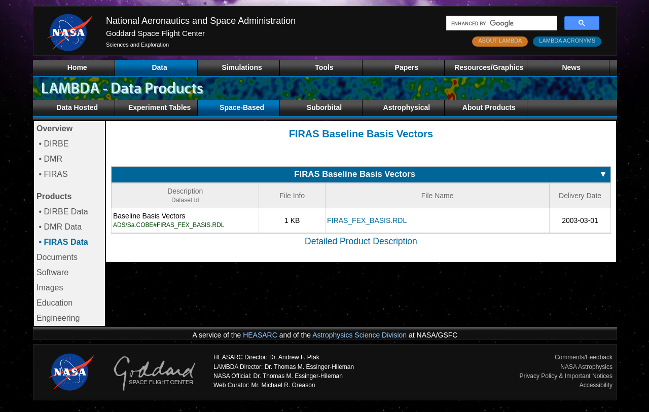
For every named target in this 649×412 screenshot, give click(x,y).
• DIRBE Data (62, 211)
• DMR (49, 159)
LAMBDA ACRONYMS (567, 41)
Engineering (58, 318)
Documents (57, 257)
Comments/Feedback (583, 357)
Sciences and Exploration (137, 45)
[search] (500, 23)
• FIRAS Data (62, 242)
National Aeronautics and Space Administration (201, 21)
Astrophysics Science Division (359, 335)
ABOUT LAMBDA (500, 41)
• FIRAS (52, 174)
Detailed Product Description (361, 241)
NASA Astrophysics (586, 366)
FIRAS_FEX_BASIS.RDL (367, 220)
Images (50, 287)
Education (55, 302)
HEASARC (260, 335)
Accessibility (596, 385)
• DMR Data (59, 226)
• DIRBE (52, 143)
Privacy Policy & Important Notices (566, 376)
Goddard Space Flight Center (155, 33)
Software (52, 272)
